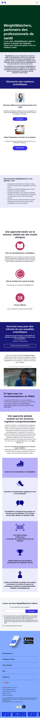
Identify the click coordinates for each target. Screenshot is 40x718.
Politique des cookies (6, 693)
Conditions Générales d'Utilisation (9, 689)
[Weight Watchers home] (4, 2)
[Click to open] (20, 653)
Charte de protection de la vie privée (9, 687)
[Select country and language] (20, 682)
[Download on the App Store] (28, 639)
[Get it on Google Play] (28, 642)
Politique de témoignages (7, 695)
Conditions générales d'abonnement (9, 691)
